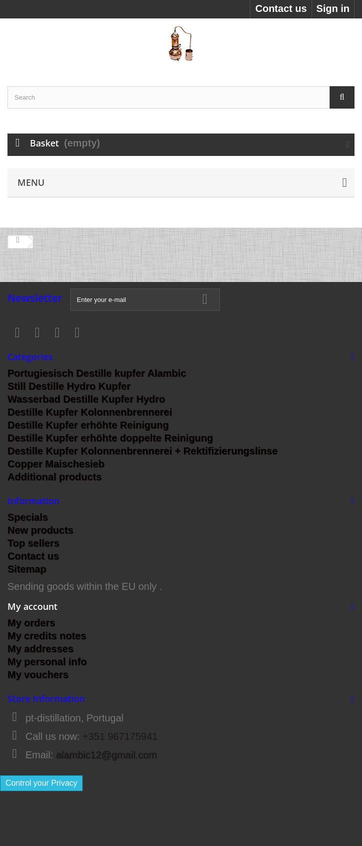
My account (32, 606)
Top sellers (33, 543)
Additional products (54, 476)
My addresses (40, 648)
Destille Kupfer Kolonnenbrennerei (89, 412)
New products (40, 530)
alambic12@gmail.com (106, 754)
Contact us (281, 8)
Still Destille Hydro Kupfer (69, 386)
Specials (27, 517)
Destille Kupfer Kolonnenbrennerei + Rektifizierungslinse (142, 450)
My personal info (47, 661)
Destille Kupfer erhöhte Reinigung (88, 425)
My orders (31, 622)
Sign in (333, 8)
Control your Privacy (41, 783)
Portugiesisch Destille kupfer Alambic (96, 373)
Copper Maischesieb (56, 463)
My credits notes (46, 635)
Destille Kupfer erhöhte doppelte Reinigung (110, 437)
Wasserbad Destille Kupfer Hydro (86, 399)
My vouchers (37, 674)
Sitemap (26, 569)
